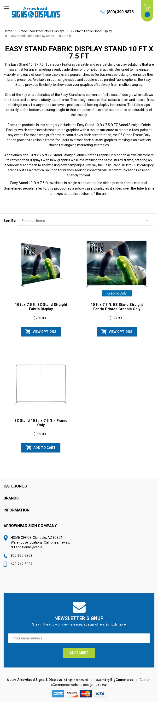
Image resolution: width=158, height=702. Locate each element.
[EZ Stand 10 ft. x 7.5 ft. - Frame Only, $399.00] (41, 384)
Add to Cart (44, 448)
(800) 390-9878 (120, 12)
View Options (44, 332)
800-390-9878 (21, 555)
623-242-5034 (21, 564)
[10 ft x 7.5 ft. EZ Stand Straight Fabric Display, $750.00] (41, 268)
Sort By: (10, 221)
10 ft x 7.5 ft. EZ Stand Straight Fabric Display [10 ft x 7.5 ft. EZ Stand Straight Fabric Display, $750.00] (41, 306)
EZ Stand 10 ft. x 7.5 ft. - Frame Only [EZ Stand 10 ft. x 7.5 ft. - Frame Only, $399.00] (40, 422)
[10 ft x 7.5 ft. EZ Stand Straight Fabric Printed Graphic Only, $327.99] (117, 268)
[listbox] (85, 221)
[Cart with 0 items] (147, 11)
